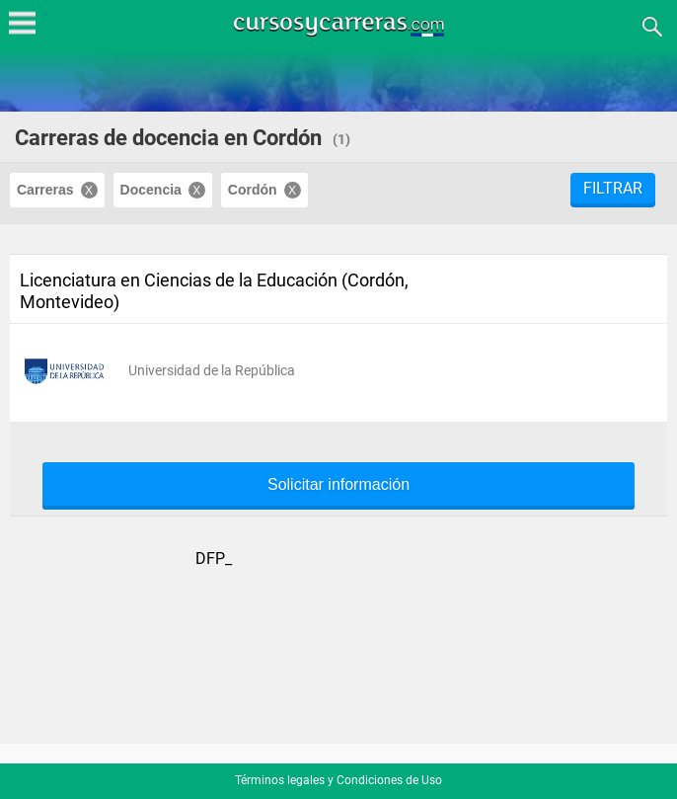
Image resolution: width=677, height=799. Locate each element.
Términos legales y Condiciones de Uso (338, 780)
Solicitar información (338, 485)
